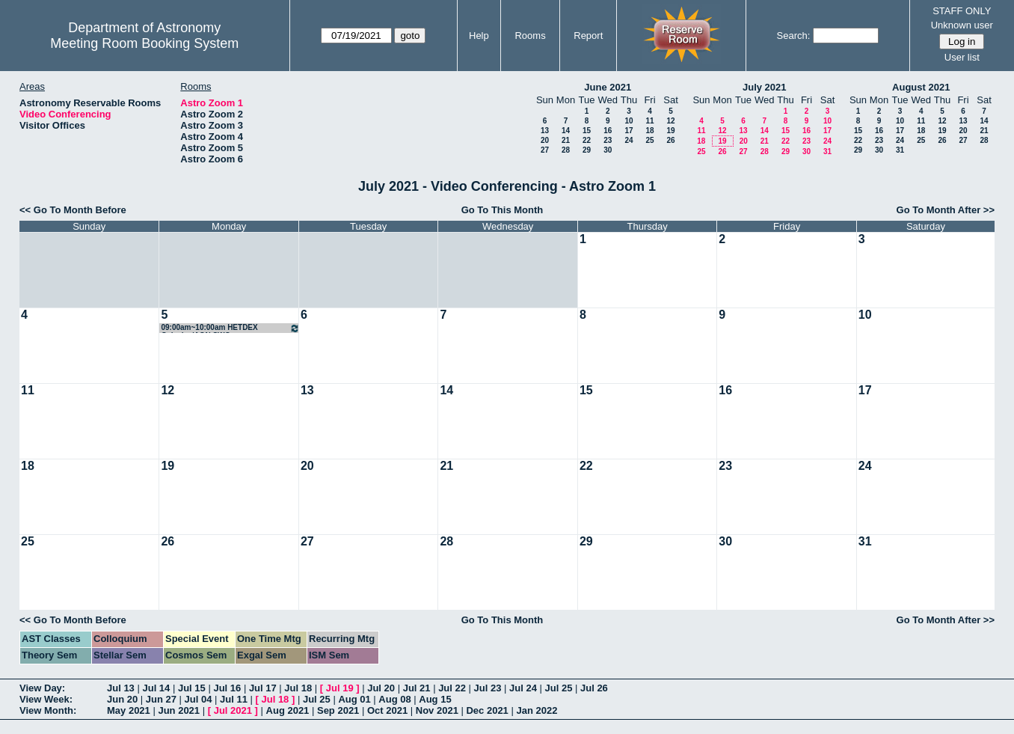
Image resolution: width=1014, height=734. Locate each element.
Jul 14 (156, 688)
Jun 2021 (179, 710)
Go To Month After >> (946, 209)
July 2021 (765, 87)
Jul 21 (417, 688)
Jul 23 (488, 688)
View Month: (47, 710)
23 (607, 140)
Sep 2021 (338, 710)
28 (566, 150)
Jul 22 (452, 688)
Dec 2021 (487, 710)
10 (628, 121)
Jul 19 (340, 688)
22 (587, 140)
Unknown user (962, 25)
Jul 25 (559, 688)
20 (545, 140)
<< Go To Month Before (72, 209)
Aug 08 (394, 699)
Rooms (529, 35)
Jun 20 (122, 699)
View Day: (42, 688)
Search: (794, 35)
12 (670, 121)
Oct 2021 (387, 710)
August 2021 (921, 87)
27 (545, 150)
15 (587, 130)
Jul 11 (234, 699)
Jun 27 (161, 699)
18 (649, 130)
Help (479, 35)
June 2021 (607, 87)
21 (566, 140)
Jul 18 (298, 688)
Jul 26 (594, 688)
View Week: (46, 699)
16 (607, 130)
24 (628, 140)
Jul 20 (381, 688)
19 (670, 130)
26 (670, 140)
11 (649, 121)
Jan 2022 (536, 710)
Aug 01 (354, 699)
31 (827, 151)
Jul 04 (198, 699)
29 (587, 150)
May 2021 (128, 710)
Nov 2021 (437, 710)
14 (566, 130)
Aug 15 (435, 699)
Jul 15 (192, 688)
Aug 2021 (288, 710)
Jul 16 (227, 688)
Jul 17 (263, 688)
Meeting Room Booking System (144, 43)
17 (628, 130)
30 (607, 150)
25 (649, 140)
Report (588, 35)
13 (545, 130)
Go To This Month (502, 209)
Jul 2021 (233, 710)
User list (962, 57)
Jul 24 (523, 688)
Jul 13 (121, 688)
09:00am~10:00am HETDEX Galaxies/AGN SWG (230, 328)
